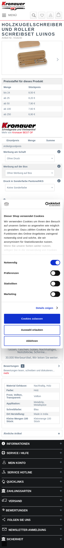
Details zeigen (44, 307)
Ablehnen (32, 340)
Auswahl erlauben (32, 329)
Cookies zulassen (32, 318)
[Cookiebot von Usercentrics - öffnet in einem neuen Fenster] (45, 204)
